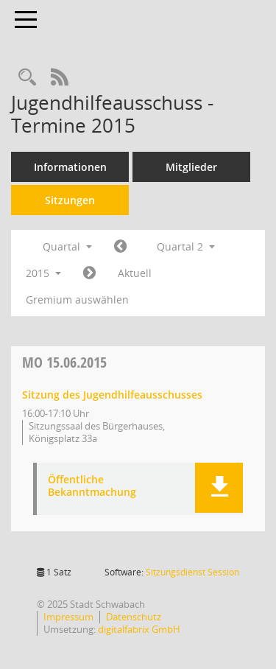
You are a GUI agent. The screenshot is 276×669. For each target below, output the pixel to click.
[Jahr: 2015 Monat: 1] (120, 247)
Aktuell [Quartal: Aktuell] (135, 273)
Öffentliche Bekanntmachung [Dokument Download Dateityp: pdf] (92, 486)
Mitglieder (191, 167)
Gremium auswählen (77, 300)
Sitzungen (70, 200)
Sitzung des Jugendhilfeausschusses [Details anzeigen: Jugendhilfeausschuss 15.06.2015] (112, 395)
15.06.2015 (64, 362)
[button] (219, 488)
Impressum (68, 616)
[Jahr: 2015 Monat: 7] (89, 273)
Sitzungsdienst (192, 572)
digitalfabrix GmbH (139, 629)
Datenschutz (133, 616)
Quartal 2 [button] (186, 246)
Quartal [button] (67, 246)
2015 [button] (43, 273)
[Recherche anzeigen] (27, 78)
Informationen (70, 167)
